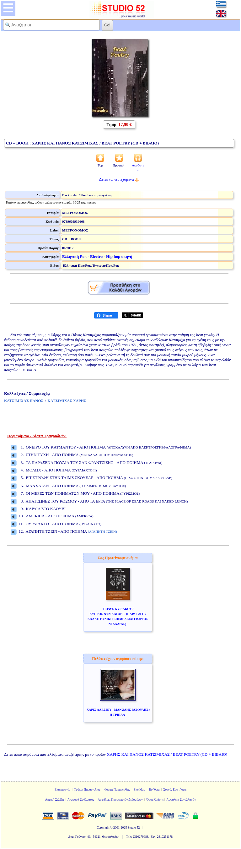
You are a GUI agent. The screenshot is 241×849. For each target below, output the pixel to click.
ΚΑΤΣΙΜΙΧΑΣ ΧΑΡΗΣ (67, 401)
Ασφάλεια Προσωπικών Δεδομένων (120, 799)
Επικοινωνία (62, 789)
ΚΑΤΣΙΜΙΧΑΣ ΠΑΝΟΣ (23, 401)
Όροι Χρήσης (155, 799)
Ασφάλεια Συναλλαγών (181, 799)
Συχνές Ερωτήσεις (174, 789)
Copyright (103, 827)
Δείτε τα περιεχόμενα (116, 179)
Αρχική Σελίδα (54, 799)
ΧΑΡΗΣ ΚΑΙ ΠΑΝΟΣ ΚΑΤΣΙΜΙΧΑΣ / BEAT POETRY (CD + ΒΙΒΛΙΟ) (167, 754)
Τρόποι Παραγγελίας (87, 789)
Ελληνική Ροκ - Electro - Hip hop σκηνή (97, 256)
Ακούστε (138, 167)
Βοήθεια (154, 789)
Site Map (139, 789)
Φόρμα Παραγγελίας (117, 789)
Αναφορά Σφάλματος (80, 799)
